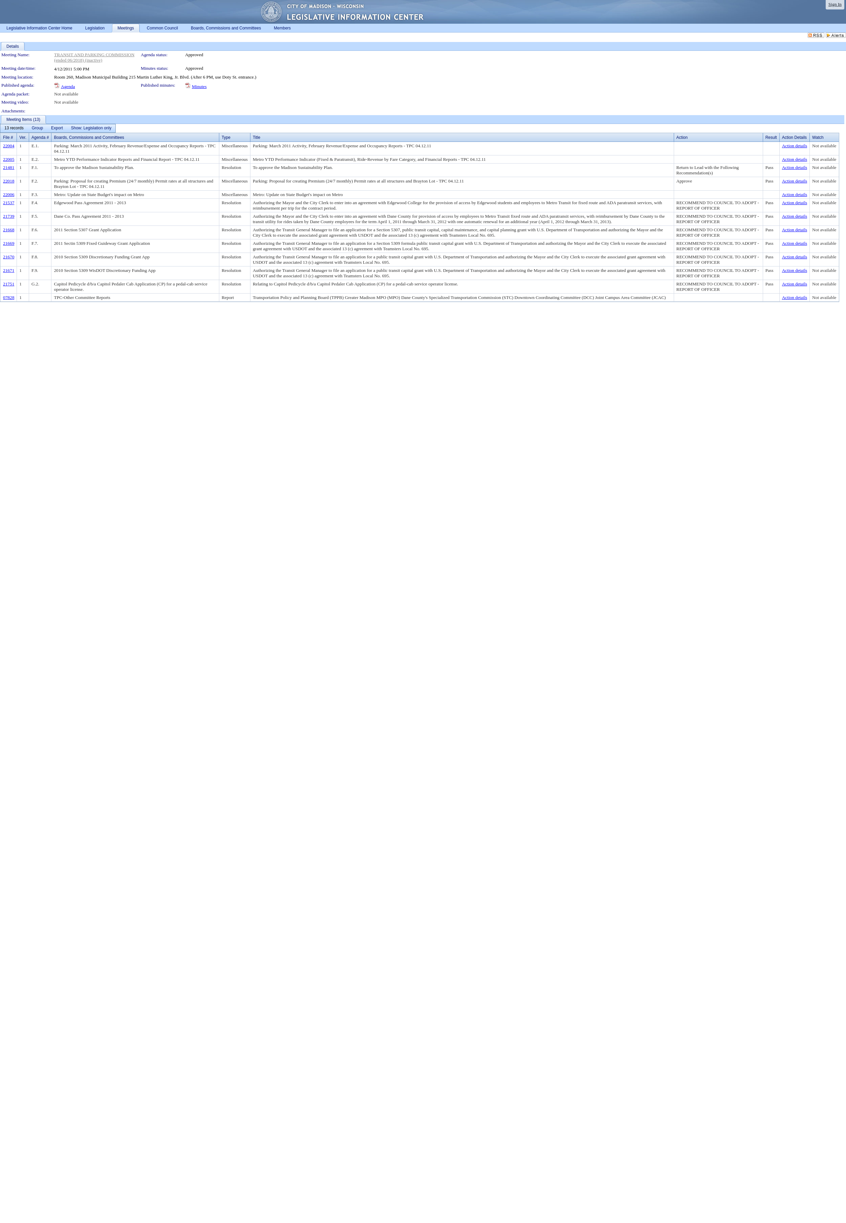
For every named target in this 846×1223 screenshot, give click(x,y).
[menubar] (58, 128)
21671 (8, 270)
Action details (794, 145)
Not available (66, 93)
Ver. (22, 137)
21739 (8, 216)
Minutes (199, 86)
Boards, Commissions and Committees (89, 137)
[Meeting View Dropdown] (91, 128)
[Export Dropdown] (57, 128)
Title (256, 137)
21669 (8, 243)
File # (8, 137)
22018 (8, 181)
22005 (8, 159)
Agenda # (40, 137)
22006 (8, 194)
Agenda (68, 86)
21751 (8, 283)
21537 (8, 202)
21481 (8, 167)
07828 (8, 297)
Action (682, 137)
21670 (8, 256)
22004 (8, 145)
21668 (8, 229)
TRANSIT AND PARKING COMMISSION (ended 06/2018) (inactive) (94, 57)
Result (771, 137)
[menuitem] (14, 128)
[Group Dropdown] (37, 128)
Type (226, 137)
